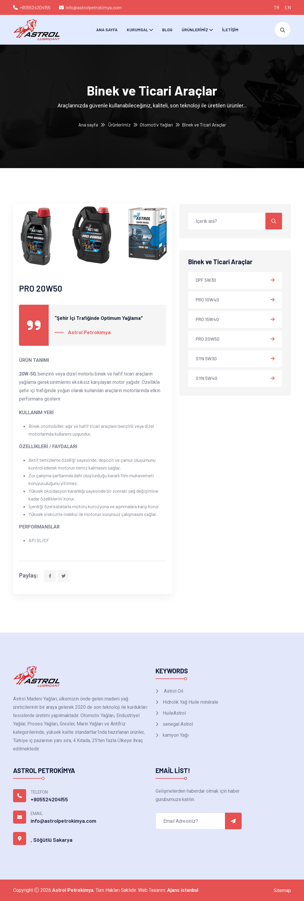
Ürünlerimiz (195, 29)
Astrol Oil (172, 691)
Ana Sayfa (107, 29)
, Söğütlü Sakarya (51, 839)
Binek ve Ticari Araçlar (204, 124)
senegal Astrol (177, 724)
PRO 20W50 (207, 339)
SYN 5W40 (206, 378)
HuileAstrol (174, 713)
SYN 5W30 (206, 358)
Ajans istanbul (182, 890)
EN (288, 7)
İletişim (230, 29)
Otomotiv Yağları (156, 124)
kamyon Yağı (175, 735)
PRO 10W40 (207, 299)
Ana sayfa (88, 124)
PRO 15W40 (207, 319)
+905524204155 (35, 7)
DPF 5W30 (206, 280)
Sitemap (282, 890)
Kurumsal (137, 29)
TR (276, 7)
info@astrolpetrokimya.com (94, 7)
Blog (167, 29)
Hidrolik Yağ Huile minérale (190, 702)
